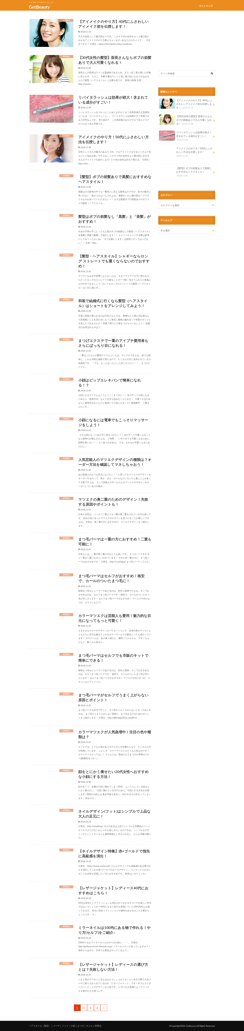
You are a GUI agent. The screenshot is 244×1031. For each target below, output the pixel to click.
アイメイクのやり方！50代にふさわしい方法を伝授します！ (185, 153)
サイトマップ (205, 6)
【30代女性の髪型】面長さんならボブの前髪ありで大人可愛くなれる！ (185, 119)
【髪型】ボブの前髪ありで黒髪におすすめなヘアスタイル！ (185, 173)
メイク (65, 1025)
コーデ (56, 1025)
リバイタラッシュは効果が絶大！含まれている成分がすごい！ (185, 136)
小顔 (73, 1025)
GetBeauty (39, 7)
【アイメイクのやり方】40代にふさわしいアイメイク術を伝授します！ (185, 104)
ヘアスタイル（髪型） (40, 1025)
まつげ (80, 1025)
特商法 (98, 1025)
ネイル (89, 1025)
